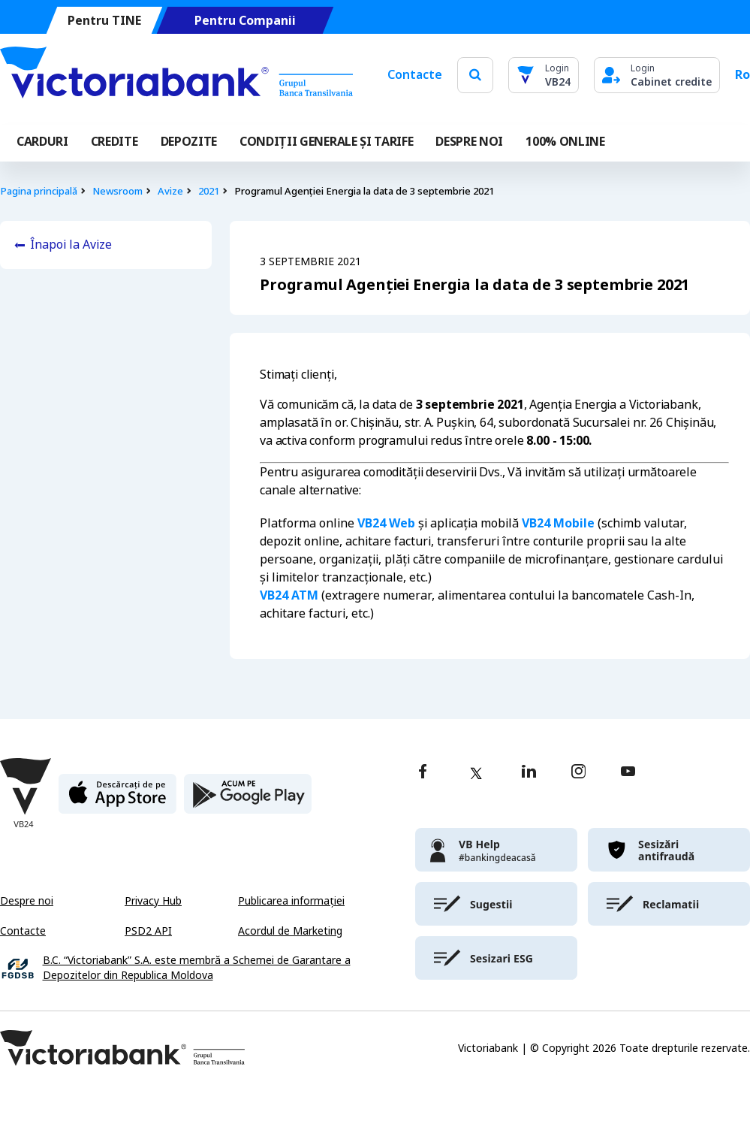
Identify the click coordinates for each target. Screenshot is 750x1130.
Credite (114, 141)
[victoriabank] (496, 850)
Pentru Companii (245, 21)
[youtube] (628, 773)
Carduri (42, 141)
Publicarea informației (291, 900)
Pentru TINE (104, 21)
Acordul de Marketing (290, 930)
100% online (565, 141)
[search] (475, 74)
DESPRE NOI (469, 141)
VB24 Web (386, 523)
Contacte (414, 74)
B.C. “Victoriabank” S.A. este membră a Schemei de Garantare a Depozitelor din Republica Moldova (197, 968)
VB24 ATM (289, 595)
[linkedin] (529, 773)
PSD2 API (148, 930)
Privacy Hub (153, 900)
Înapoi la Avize (71, 244)
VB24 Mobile (558, 523)
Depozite (189, 141)
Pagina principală (38, 191)
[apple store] (117, 800)
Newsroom (117, 191)
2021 (208, 191)
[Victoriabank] (176, 75)
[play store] (248, 800)
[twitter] (476, 773)
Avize (170, 191)
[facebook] (422, 773)
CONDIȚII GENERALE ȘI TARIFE (326, 141)
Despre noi (26, 900)
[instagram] (578, 773)
